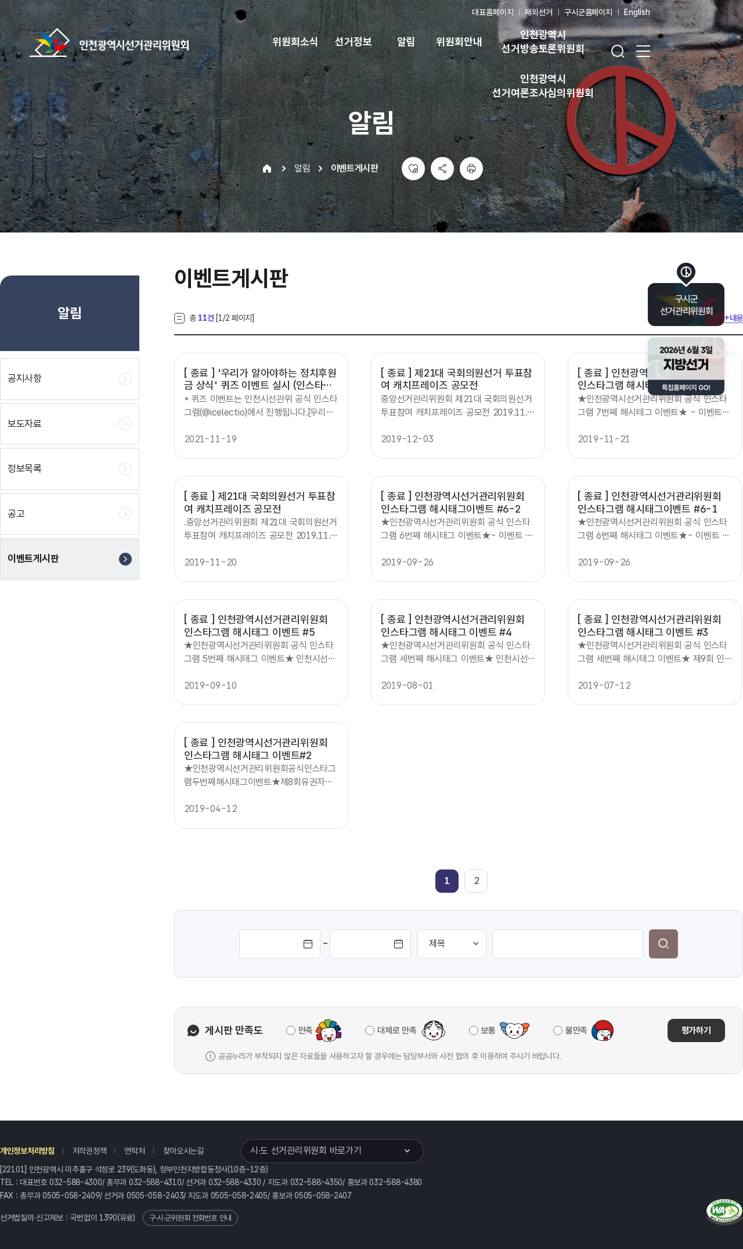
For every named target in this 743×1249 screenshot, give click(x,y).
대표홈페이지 (492, 12)
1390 (108, 1217)
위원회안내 (459, 41)
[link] (447, 880)
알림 (406, 41)
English (637, 12)
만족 (305, 1030)
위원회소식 (295, 41)
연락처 (134, 1150)
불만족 (576, 1030)
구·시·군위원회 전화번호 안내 (190, 1218)
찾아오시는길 (183, 1150)
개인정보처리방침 (27, 1150)
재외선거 (538, 12)
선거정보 (353, 41)
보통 (488, 1030)
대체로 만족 (396, 1030)
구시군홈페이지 (588, 12)
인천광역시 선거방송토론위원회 (543, 41)
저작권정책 (90, 1150)
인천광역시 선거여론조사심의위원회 (542, 86)
